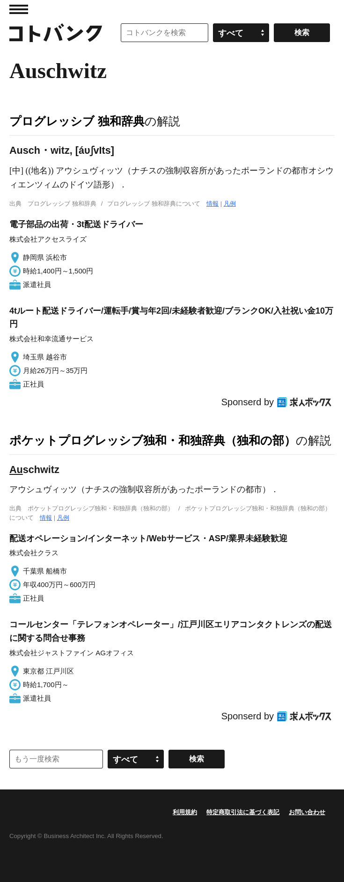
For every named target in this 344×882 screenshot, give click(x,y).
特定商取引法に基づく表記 (242, 812)
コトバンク (55, 32)
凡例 (230, 203)
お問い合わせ (307, 812)
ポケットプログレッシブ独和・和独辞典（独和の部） (152, 440)
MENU (18, 9)
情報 (212, 203)
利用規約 (185, 812)
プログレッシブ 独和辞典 (77, 121)
